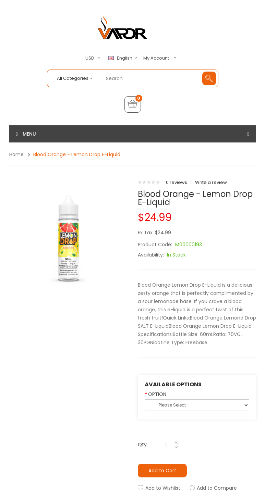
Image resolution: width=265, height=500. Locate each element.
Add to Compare (217, 488)
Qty (142, 444)
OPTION (157, 394)
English (123, 58)
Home (16, 154)
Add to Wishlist (162, 488)
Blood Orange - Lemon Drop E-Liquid (76, 154)
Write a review (211, 182)
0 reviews (176, 182)
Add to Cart (162, 470)
